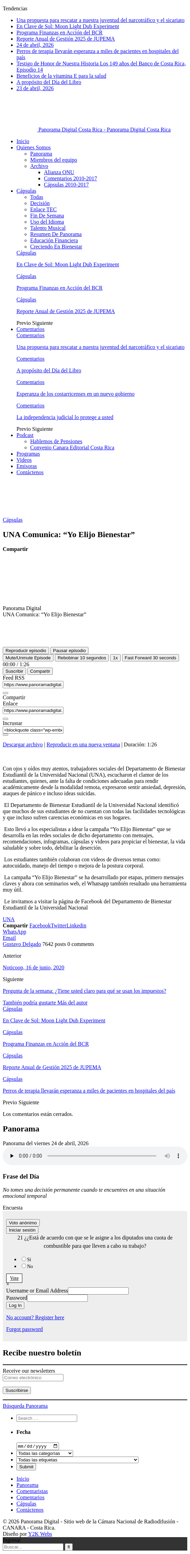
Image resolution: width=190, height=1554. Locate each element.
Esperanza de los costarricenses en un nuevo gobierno (75, 394)
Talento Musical (48, 228)
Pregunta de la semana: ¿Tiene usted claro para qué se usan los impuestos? (84, 991)
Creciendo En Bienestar (56, 246)
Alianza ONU (59, 172)
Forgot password (24, 1329)
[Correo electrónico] (33, 1377)
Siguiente (42, 323)
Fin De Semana (47, 216)
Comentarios (30, 329)
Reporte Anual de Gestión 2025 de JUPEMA (65, 39)
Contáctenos (30, 472)
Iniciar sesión (22, 1230)
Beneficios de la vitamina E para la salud (61, 76)
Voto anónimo (23, 1222)
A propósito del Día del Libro (48, 82)
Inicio (22, 141)
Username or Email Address (37, 1291)
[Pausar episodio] (69, 650)
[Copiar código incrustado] (5, 735)
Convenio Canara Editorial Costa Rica (72, 447)
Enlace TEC (43, 209)
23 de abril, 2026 (35, 88)
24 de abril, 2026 (35, 45)
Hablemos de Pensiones (56, 441)
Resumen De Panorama (56, 234)
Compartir (40, 671)
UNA (9, 919)
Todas (36, 197)
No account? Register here (35, 1317)
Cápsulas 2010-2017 (66, 185)
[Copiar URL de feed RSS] (5, 693)
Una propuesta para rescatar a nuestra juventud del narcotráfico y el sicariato (100, 20)
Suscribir (14, 671)
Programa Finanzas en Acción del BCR (59, 32)
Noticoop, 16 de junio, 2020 (33, 967)
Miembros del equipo (53, 160)
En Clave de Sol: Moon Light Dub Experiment (67, 26)
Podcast (25, 435)
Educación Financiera (54, 240)
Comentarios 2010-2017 (70, 178)
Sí (29, 1259)
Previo (24, 323)
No (30, 1266)
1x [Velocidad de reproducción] (115, 657)
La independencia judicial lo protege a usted (65, 417)
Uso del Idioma (47, 222)
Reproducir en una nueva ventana (83, 744)
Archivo (39, 166)
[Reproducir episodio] (26, 650)
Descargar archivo (23, 744)
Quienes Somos (33, 147)
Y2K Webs (40, 1534)
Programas (28, 454)
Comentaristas (32, 1492)
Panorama (41, 154)
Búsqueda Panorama (25, 1406)
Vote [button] (14, 1278)
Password (16, 1298)
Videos (24, 460)
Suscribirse (16, 1390)
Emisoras (26, 466)
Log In (15, 1305)
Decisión (40, 203)
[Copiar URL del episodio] (5, 719)
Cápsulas (26, 191)
